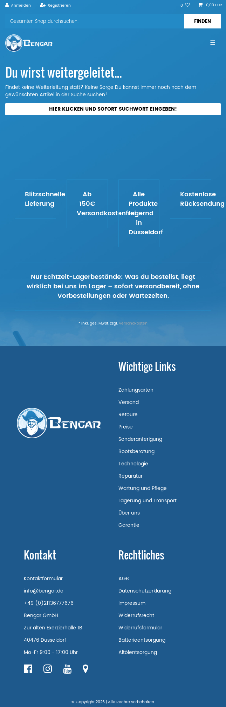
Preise (125, 427)
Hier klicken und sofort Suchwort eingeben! (113, 109)
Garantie (128, 525)
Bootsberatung (136, 451)
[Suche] (202, 21)
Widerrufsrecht (136, 615)
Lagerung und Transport (147, 501)
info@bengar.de (43, 591)
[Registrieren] (55, 5)
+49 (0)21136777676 (49, 603)
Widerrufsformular (140, 628)
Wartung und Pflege (142, 488)
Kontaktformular (43, 579)
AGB (123, 579)
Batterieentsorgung (141, 640)
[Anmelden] (18, 5)
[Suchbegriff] (94, 21)
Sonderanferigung (140, 439)
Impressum (131, 603)
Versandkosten (133, 323)
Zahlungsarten (135, 390)
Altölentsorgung (137, 652)
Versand (128, 402)
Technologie (133, 464)
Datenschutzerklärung (144, 591)
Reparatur (130, 476)
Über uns (129, 513)
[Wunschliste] (185, 5)
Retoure (128, 415)
